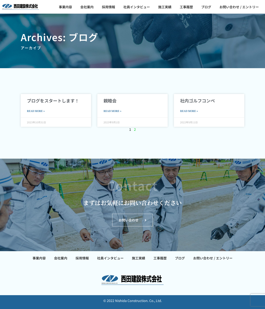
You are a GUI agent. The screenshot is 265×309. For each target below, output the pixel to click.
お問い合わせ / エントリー (239, 6)
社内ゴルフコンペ (197, 100)
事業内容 (65, 6)
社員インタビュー (136, 6)
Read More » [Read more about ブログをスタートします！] (36, 111)
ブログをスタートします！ (53, 100)
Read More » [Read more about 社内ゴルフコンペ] (189, 111)
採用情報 (108, 6)
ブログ (206, 6)
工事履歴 (186, 6)
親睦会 (110, 100)
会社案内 (87, 6)
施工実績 (164, 6)
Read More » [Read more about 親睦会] (112, 111)
